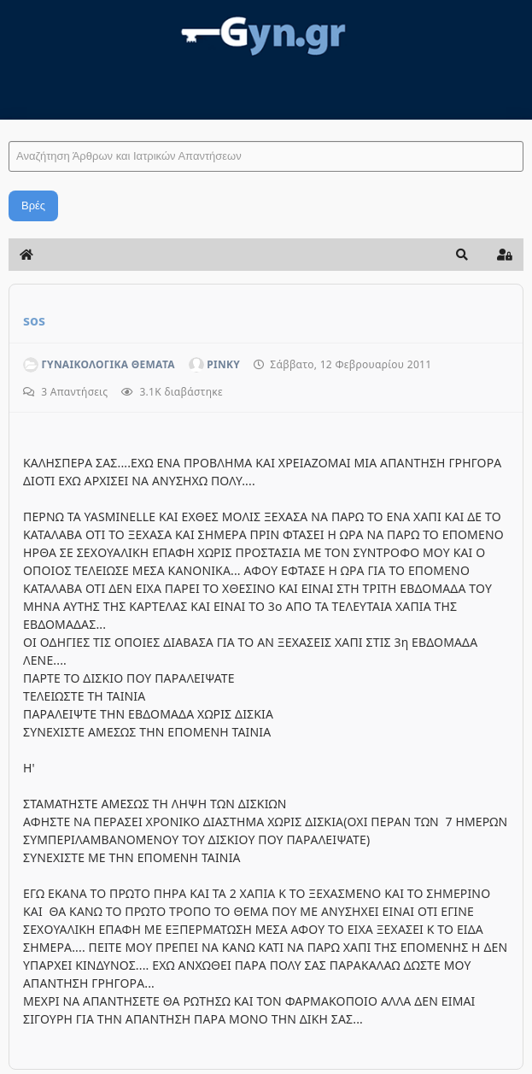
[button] (462, 254)
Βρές (33, 205)
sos (34, 320)
